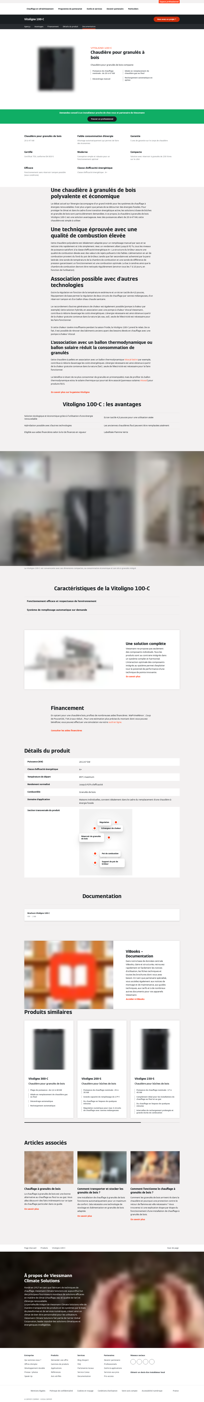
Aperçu (27, 26)
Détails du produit (70, 26)
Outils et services (94, 9)
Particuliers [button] (133, 9)
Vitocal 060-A (131, 359)
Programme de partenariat (70, 9)
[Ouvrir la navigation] (15, 8)
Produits (44, 1248)
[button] (173, 1248)
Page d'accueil (30, 1248)
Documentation (88, 26)
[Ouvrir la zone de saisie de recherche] (178, 8)
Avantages (38, 26)
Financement (53, 26)
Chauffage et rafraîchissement (40, 9)
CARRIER (49, 1399)
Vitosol (143, 380)
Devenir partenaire (115, 9)
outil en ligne (115, 722)
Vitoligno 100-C (58, 1248)
